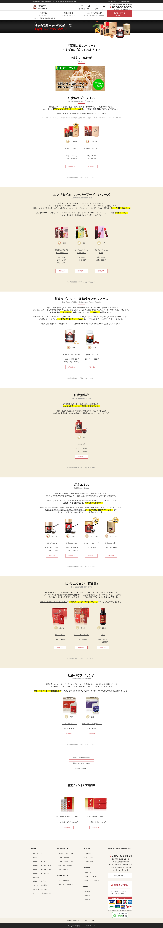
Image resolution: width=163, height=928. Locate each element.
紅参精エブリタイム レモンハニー (43, 869)
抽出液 (35, 857)
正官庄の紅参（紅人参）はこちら (81, 763)
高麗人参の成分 (63, 869)
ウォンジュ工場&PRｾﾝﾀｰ (66, 884)
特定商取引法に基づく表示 (74, 920)
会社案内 (87, 891)
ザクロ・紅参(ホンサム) (40, 889)
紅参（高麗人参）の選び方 (67, 865)
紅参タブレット (37, 853)
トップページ (34, 18)
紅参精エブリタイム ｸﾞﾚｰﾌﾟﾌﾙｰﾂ (42, 865)
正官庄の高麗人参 (64, 857)
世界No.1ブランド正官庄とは (67, 853)
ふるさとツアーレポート (92, 880)
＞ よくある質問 (111, 1)
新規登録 (82, 9)
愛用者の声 (88, 872)
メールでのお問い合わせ (117, 876)
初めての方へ (89, 857)
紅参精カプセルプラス (39, 881)
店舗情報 (87, 899)
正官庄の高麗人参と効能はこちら (81, 757)
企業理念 (87, 895)
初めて (96, 9)
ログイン (89, 9)
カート (104, 9)
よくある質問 (89, 861)
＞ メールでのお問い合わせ (124, 1)
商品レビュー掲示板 (91, 876)
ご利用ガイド (89, 853)
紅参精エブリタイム (39, 861)
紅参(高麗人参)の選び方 (81, 768)
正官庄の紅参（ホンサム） (67, 861)
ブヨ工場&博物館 (64, 880)
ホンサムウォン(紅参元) (40, 885)
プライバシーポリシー (90, 920)
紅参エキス (36, 877)
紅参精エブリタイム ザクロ (41, 873)
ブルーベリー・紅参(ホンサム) (42, 893)
